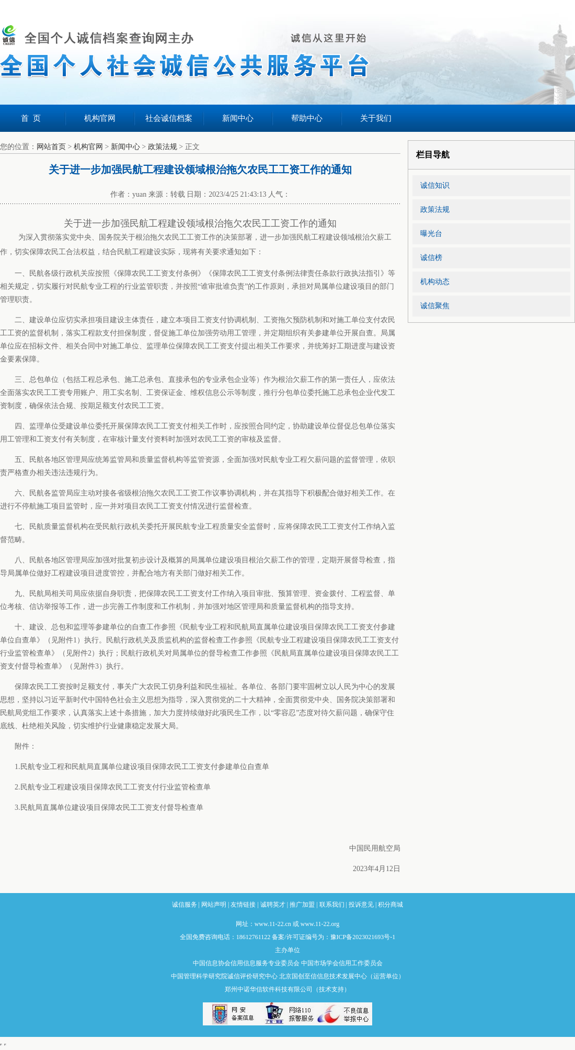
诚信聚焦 (435, 306)
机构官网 (100, 118)
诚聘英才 (272, 904)
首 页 (31, 118)
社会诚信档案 (168, 118)
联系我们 (331, 904)
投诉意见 (361, 904)
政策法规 (162, 147)
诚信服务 (184, 904)
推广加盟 (302, 904)
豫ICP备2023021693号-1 (363, 937)
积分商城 (390, 904)
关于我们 (376, 118)
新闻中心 (238, 118)
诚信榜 (431, 258)
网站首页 (51, 147)
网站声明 (213, 904)
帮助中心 (307, 118)
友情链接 (243, 904)
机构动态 (435, 282)
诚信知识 (435, 185)
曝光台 (431, 234)
